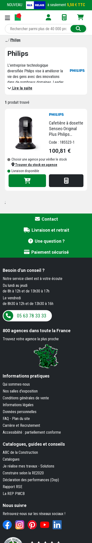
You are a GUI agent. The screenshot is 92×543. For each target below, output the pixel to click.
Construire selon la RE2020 (23, 473)
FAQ (6, 418)
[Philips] (15, 40)
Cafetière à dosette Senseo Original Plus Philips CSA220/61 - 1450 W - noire (66, 128)
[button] (34, 164)
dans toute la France (36, 330)
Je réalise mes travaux (20, 466)
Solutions (47, 466)
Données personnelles (19, 411)
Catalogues (11, 459)
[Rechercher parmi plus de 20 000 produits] (38, 28)
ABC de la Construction (20, 452)
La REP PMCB (14, 493)
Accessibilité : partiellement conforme (32, 432)
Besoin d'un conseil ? (24, 270)
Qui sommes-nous (16, 384)
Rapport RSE (12, 486)
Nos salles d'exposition (20, 391)
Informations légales (18, 405)
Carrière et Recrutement (21, 425)
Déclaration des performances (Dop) (31, 480)
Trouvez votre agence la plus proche (31, 339)
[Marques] (6, 40)
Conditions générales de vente (26, 398)
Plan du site (21, 418)
